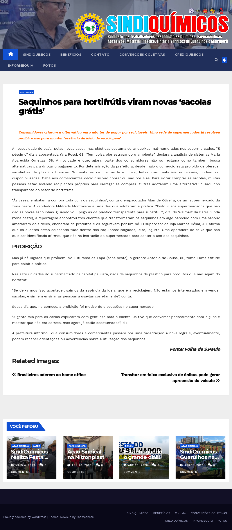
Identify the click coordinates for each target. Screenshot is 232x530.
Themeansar (84, 517)
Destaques (26, 92)
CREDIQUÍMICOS (189, 55)
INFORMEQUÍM (21, 66)
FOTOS (49, 66)
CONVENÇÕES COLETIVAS (142, 55)
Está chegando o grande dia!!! (143, 454)
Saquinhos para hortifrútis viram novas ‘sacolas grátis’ (115, 106)
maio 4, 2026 (25, 465)
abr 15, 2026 (194, 465)
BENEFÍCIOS (70, 55)
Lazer (36, 446)
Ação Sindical (20, 446)
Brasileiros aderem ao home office (49, 374)
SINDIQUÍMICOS (37, 55)
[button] (216, 60)
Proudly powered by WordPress (25, 517)
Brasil (129, 446)
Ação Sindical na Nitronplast (85, 454)
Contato (100, 55)
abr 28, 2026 (82, 465)
